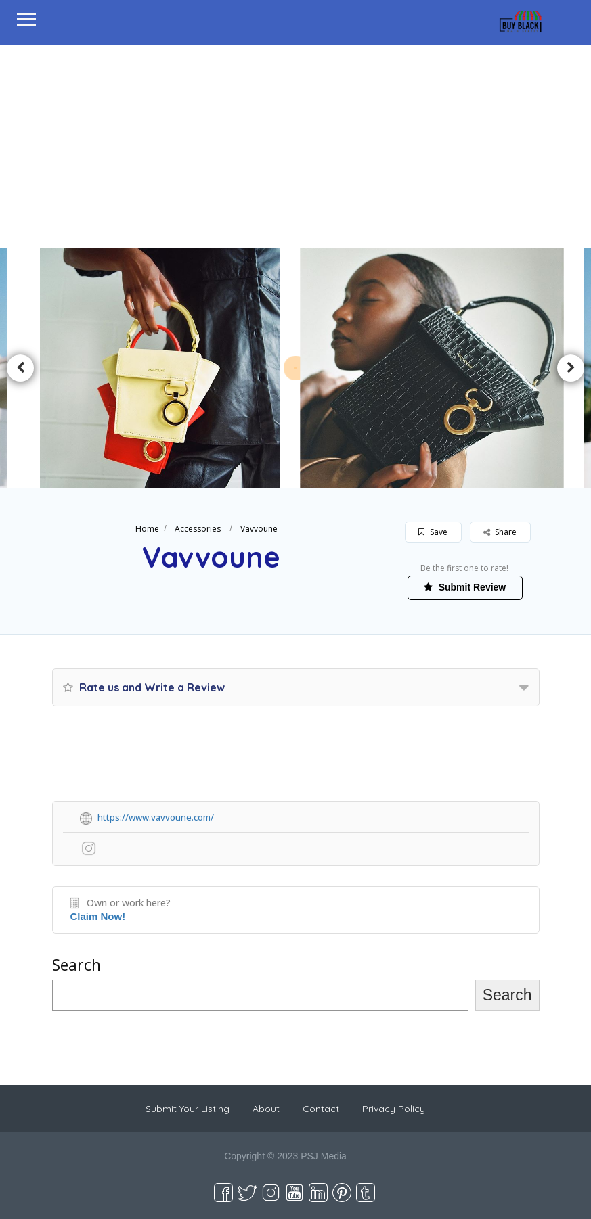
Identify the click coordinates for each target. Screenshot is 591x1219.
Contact (321, 1109)
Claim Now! (98, 916)
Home (147, 528)
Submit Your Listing (187, 1109)
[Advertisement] (295, 147)
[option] (160, 368)
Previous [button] (20, 368)
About (266, 1109)
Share (500, 532)
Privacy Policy (393, 1109)
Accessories (198, 528)
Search (76, 964)
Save (432, 532)
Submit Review (465, 587)
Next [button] (570, 368)
